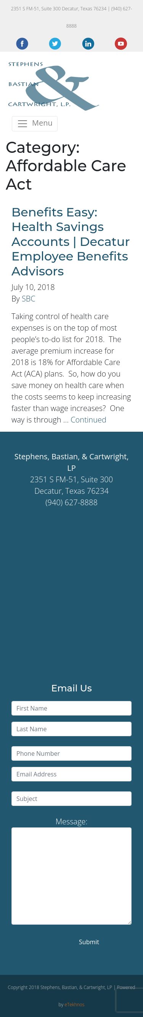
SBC (28, 298)
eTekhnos (74, 1004)
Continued (88, 419)
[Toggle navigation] (35, 123)
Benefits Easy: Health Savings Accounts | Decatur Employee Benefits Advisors (70, 241)
